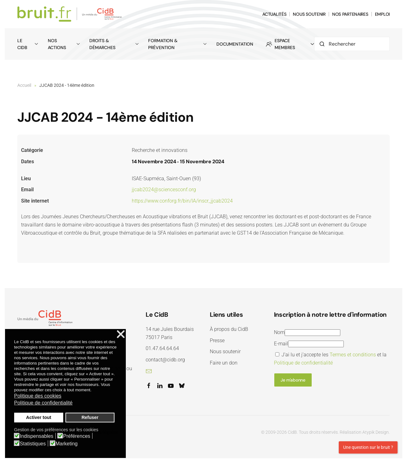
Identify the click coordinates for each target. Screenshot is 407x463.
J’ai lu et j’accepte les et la (330, 359)
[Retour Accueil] (70, 14)
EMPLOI (382, 14)
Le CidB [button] (27, 44)
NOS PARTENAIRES (350, 14)
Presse (217, 340)
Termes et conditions (353, 355)
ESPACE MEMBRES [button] (290, 44)
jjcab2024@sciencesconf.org (164, 189)
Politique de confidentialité (303, 363)
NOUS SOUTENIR (309, 14)
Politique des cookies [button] (37, 396)
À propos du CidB (229, 329)
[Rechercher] (352, 44)
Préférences (76, 436)
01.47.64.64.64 (162, 348)
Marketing (67, 443)
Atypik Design (375, 432)
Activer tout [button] (38, 417)
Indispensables (36, 436)
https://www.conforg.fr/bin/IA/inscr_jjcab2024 (182, 201)
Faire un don (223, 363)
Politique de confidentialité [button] (43, 402)
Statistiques (33, 443)
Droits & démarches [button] (114, 44)
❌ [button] (120, 334)
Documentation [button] (236, 44)
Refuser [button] (89, 417)
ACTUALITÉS (274, 14)
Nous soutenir (225, 351)
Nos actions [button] (64, 44)
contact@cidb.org (165, 360)
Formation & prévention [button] (177, 44)
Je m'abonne (293, 380)
